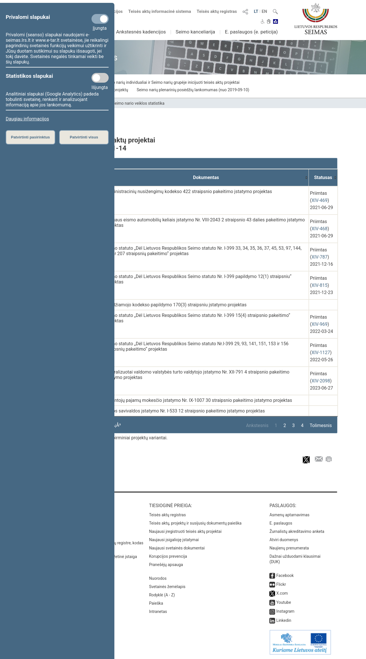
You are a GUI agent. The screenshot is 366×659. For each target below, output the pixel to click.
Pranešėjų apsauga (166, 564)
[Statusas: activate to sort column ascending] (323, 177)
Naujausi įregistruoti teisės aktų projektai (185, 531)
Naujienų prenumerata (289, 548)
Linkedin (283, 620)
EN (264, 11)
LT (256, 11)
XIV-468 (319, 228)
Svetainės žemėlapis (167, 586)
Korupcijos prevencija (168, 556)
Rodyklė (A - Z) (162, 595)
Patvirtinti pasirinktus (30, 137)
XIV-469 (319, 200)
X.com (282, 593)
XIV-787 (319, 257)
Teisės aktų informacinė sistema (159, 11)
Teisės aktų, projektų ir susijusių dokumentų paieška (195, 523)
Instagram (285, 611)
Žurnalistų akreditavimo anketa (296, 531)
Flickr (281, 584)
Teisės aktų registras (217, 11)
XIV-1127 (320, 352)
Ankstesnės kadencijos (141, 32)
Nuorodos (157, 578)
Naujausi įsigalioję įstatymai (174, 539)
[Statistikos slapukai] (100, 78)
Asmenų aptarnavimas (289, 515)
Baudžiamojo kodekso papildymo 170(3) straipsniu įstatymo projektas (175, 304)
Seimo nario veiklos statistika (138, 103)
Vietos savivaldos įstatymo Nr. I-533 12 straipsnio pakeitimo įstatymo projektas (185, 411)
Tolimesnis (321, 425)
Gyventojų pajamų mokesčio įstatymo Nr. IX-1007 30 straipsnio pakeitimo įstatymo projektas (198, 400)
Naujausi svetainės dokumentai (177, 548)
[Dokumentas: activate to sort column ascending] (206, 177)
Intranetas (158, 611)
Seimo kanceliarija (195, 32)
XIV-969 (319, 324)
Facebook (285, 575)
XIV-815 (319, 285)
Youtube (283, 602)
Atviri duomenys (283, 539)
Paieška (156, 603)
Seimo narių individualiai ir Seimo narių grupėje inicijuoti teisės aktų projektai (172, 82)
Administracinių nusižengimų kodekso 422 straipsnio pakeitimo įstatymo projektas (188, 191)
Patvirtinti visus (84, 137)
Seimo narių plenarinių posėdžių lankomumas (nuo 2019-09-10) (193, 90)
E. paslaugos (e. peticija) (251, 32)
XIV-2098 (320, 381)
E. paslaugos (280, 523)
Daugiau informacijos (27, 119)
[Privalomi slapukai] (100, 19)
